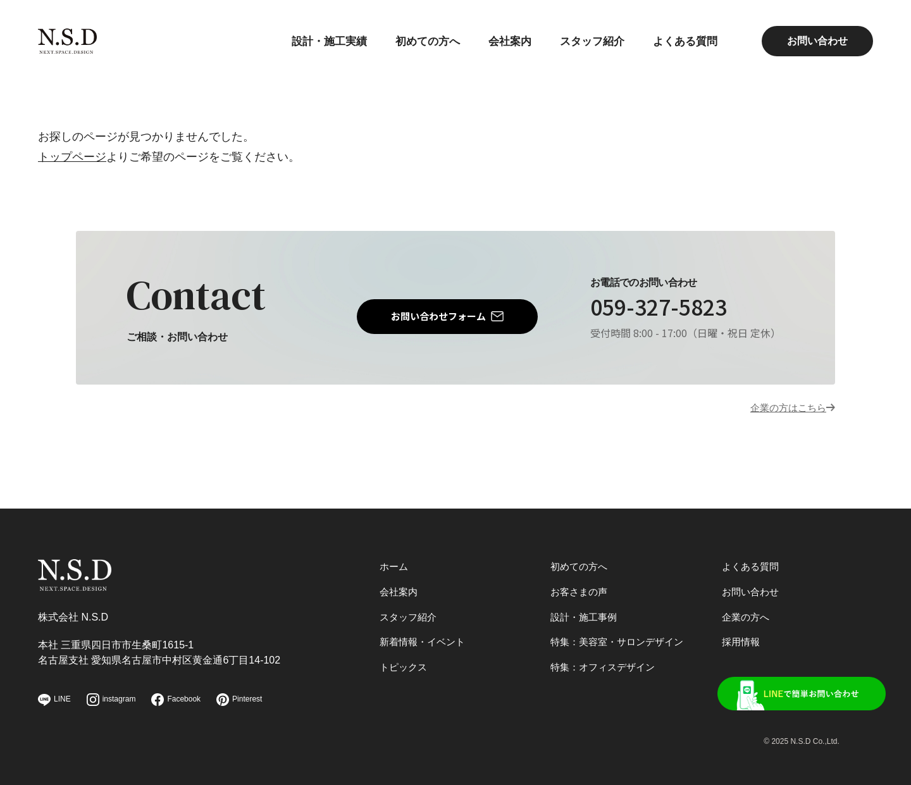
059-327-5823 (672, 309)
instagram (111, 699)
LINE (54, 700)
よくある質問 (683, 41)
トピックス (405, 662)
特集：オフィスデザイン (606, 662)
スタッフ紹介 (586, 41)
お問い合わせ (817, 40)
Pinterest (239, 699)
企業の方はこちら (780, 410)
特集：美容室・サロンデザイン (621, 636)
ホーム (395, 555)
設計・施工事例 (585, 609)
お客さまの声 (580, 582)
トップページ (72, 157)
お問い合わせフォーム (438, 316)
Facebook (176, 699)
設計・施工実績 (313, 41)
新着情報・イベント (425, 636)
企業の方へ (747, 609)
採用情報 (742, 636)
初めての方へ (415, 41)
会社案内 (501, 41)
